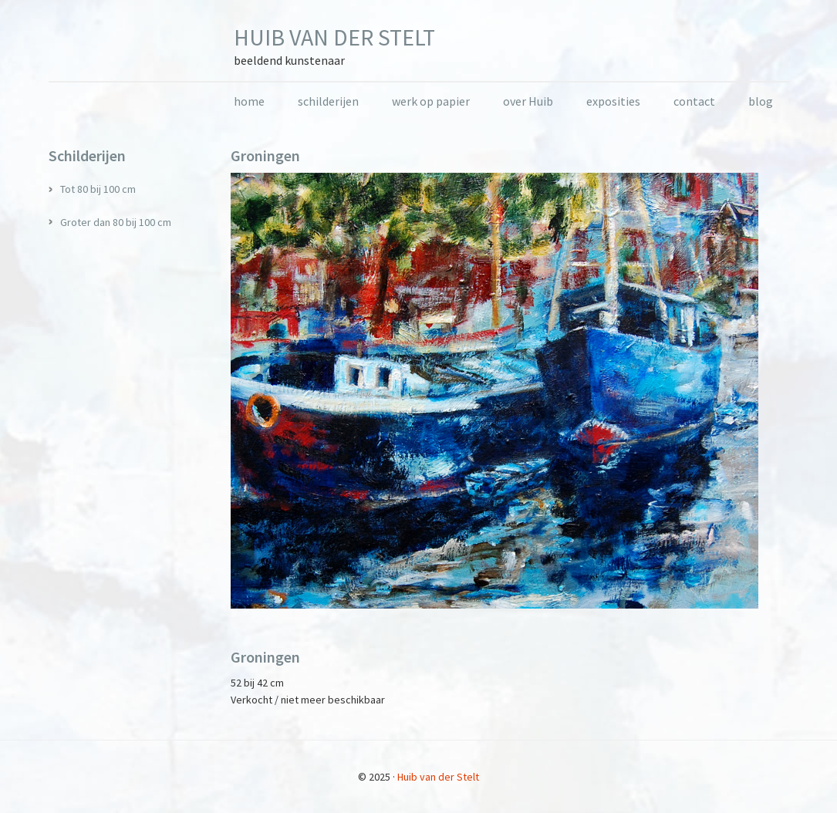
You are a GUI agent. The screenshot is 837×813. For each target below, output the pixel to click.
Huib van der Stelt (334, 37)
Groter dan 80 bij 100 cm (115, 222)
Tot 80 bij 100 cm (98, 189)
